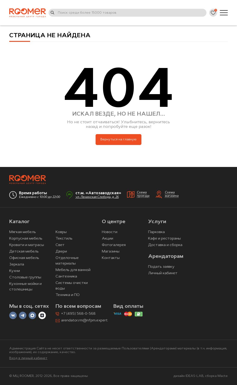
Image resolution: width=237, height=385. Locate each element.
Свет (60, 245)
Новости (109, 232)
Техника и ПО (68, 295)
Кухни (14, 271)
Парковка (156, 232)
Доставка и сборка (165, 245)
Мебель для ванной (73, 270)
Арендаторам (165, 256)
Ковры (61, 232)
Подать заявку (161, 267)
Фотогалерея (114, 245)
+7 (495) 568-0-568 (78, 314)
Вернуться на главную (118, 139)
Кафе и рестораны (164, 238)
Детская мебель (24, 251)
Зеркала (16, 264)
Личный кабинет (163, 273)
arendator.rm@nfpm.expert (84, 320)
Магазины (110, 251)
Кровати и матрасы (26, 245)
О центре (113, 222)
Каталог (19, 222)
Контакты (111, 258)
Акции (107, 238)
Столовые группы (25, 277)
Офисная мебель (24, 258)
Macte (223, 376)
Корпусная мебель (25, 238)
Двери (61, 251)
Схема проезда (143, 194)
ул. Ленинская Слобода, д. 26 (97, 197)
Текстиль (64, 238)
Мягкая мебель (22, 232)
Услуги (157, 222)
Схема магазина (171, 194)
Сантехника (66, 276)
